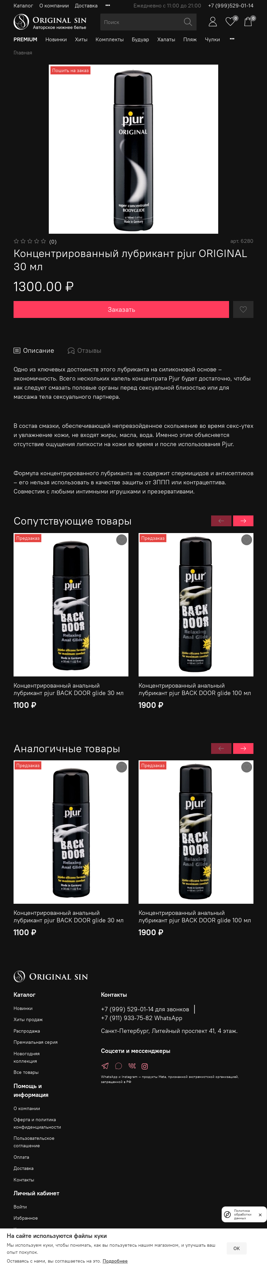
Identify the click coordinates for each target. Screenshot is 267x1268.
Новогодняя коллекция (27, 1057)
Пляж (190, 39)
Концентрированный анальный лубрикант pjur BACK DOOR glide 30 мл (69, 689)
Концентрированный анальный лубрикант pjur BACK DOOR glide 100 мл (195, 689)
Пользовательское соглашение (34, 1142)
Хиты (81, 39)
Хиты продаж (28, 1019)
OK (236, 1248)
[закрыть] (260, 1214)
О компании (54, 5)
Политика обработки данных (242, 1214)
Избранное (26, 1218)
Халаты (166, 39)
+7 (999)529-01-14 (230, 5)
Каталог (23, 5)
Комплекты (110, 39)
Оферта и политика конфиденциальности (37, 1123)
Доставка (86, 5)
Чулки (212, 39)
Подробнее (115, 1261)
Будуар (140, 39)
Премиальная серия (36, 1042)
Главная (23, 52)
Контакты (24, 1180)
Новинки (56, 39)
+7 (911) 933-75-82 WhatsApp (141, 1018)
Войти (20, 1207)
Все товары (26, 1072)
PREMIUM (25, 39)
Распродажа (27, 1031)
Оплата (21, 1157)
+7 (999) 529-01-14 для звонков (145, 1009)
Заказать (121, 309)
